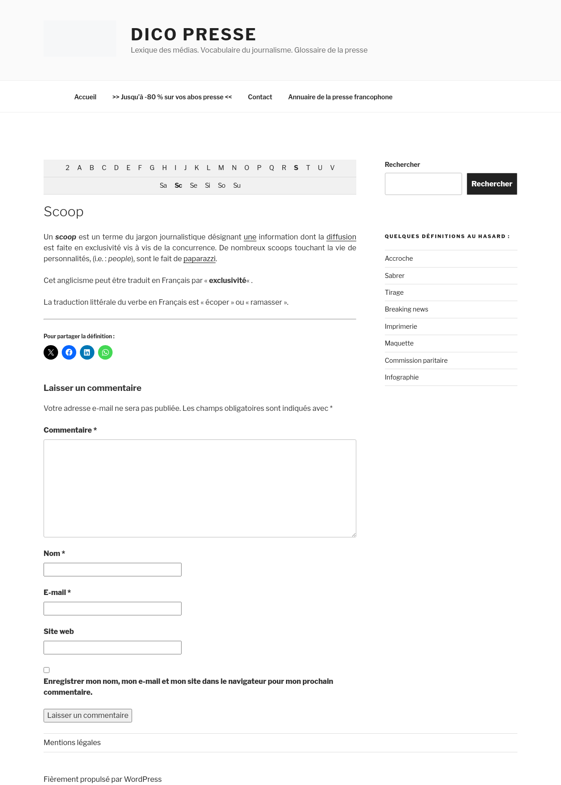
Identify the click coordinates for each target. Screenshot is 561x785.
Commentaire (70, 430)
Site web (59, 631)
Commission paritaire (416, 360)
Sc (178, 185)
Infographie (402, 377)
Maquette (399, 343)
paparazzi (199, 258)
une (250, 237)
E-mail (57, 592)
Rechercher (402, 164)
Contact (260, 97)
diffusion (341, 237)
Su (237, 185)
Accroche (399, 258)
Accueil (85, 97)
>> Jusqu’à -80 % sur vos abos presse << (172, 97)
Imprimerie (401, 326)
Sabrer (395, 275)
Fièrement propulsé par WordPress (103, 779)
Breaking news (406, 309)
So (221, 185)
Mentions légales (72, 742)
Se (193, 185)
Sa (163, 185)
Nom (54, 553)
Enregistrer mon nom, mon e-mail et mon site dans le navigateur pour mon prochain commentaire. (188, 687)
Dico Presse (194, 34)
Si (207, 185)
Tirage (394, 292)
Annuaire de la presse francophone (340, 97)
